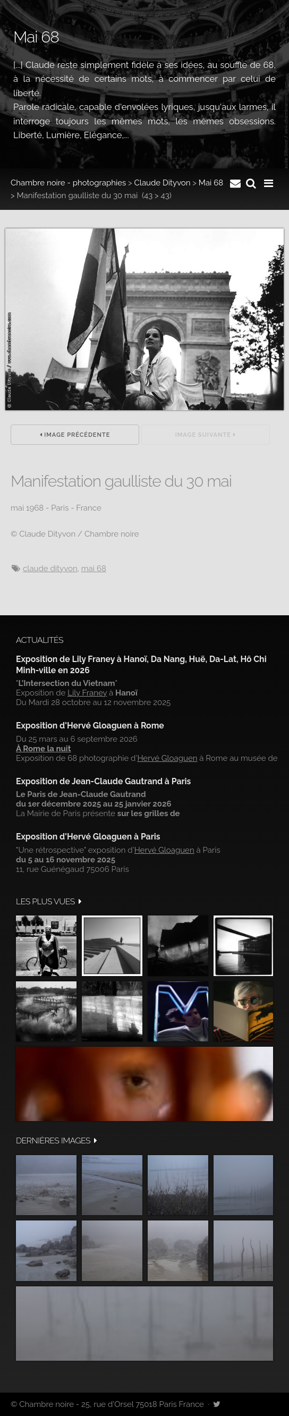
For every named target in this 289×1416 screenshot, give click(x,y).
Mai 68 (211, 183)
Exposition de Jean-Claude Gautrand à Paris (103, 781)
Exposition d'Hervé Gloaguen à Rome (90, 725)
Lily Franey (87, 693)
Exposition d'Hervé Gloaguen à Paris (88, 837)
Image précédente (75, 434)
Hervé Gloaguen (167, 758)
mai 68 (93, 568)
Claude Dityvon (162, 183)
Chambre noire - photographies (68, 183)
